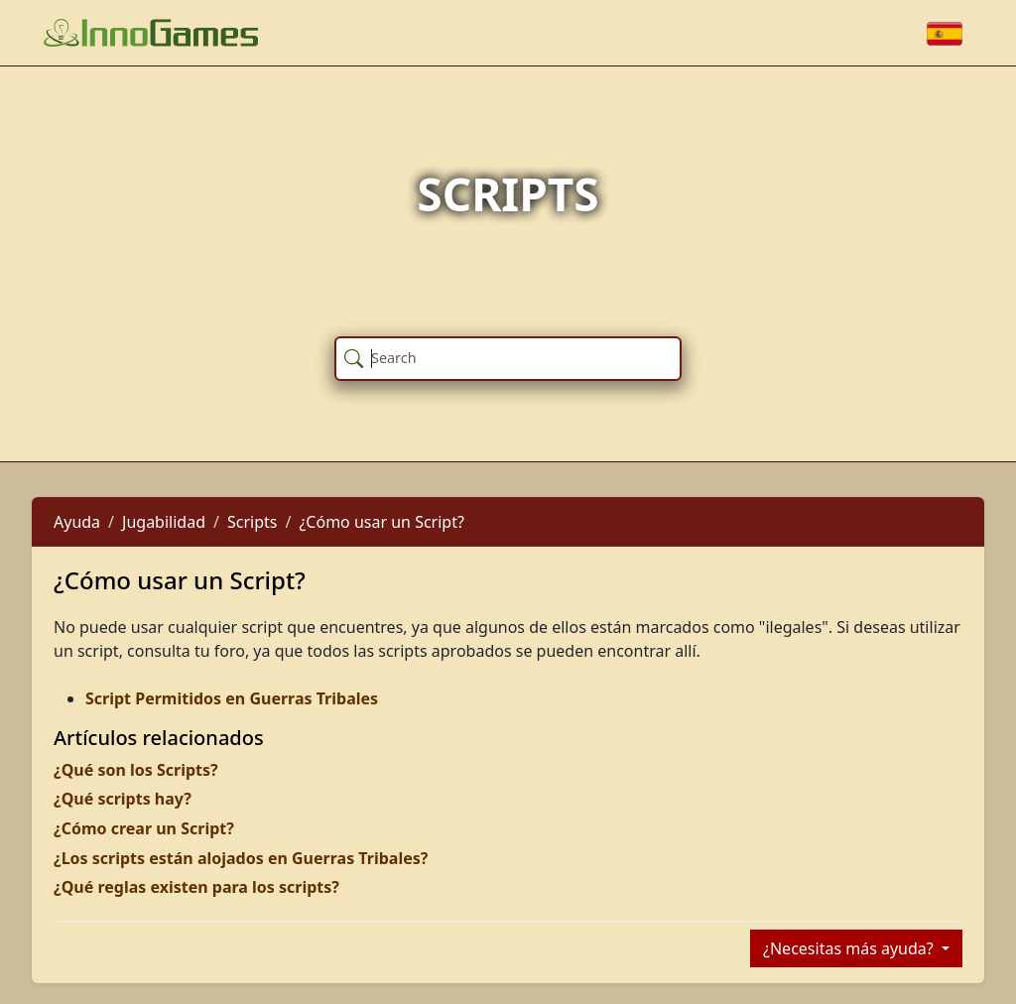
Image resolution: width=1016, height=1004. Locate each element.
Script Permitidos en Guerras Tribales (231, 698)
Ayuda (77, 522)
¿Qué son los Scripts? (136, 770)
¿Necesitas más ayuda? (850, 948)
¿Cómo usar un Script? (381, 522)
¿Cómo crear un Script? (144, 828)
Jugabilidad (163, 522)
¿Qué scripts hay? (122, 799)
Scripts (252, 522)
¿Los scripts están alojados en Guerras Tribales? (241, 858)
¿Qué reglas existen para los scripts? (196, 887)
